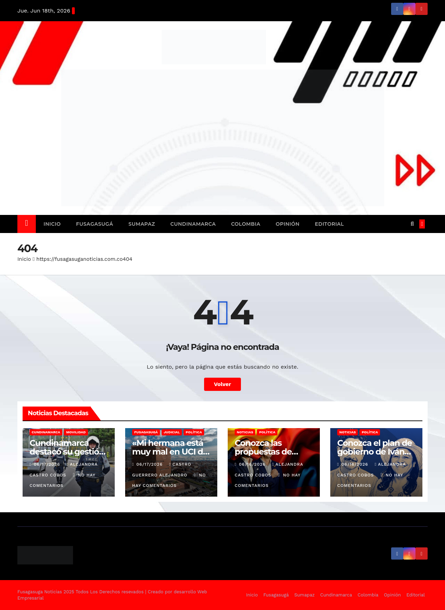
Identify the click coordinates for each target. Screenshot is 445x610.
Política (194, 432)
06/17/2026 (48, 464)
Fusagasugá (94, 224)
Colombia (245, 224)
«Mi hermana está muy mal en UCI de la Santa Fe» (170, 451)
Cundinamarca (193, 224)
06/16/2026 (253, 464)
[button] (412, 223)
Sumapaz (141, 224)
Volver (222, 384)
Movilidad (76, 432)
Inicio (52, 224)
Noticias (245, 432)
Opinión (288, 224)
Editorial (329, 224)
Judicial (172, 432)
